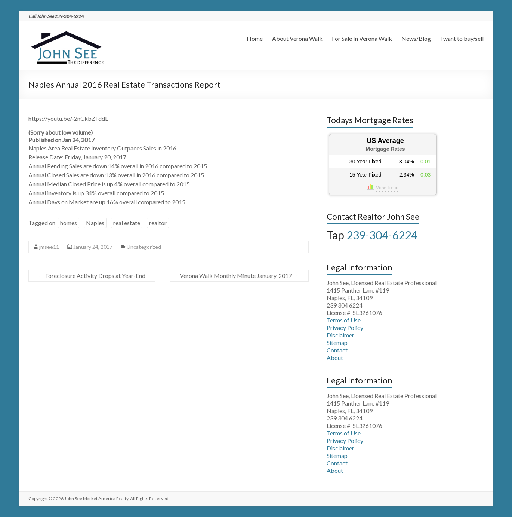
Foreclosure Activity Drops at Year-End (91, 275)
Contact (337, 350)
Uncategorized (144, 247)
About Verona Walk (297, 38)
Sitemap (337, 342)
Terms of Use (344, 320)
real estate (126, 222)
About (335, 357)
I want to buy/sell (462, 38)
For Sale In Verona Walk (362, 38)
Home (255, 38)
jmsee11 (49, 247)
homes (68, 222)
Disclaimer (340, 335)
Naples (95, 222)
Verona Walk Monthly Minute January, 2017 (239, 275)
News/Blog (416, 38)
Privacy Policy (345, 327)
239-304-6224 (381, 235)
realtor (158, 222)
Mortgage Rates (385, 149)
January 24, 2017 (92, 247)
